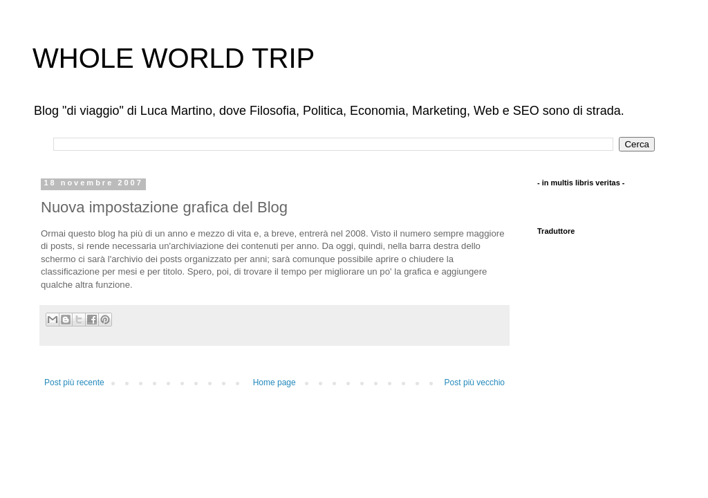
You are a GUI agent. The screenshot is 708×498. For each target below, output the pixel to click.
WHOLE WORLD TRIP (173, 58)
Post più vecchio (475, 382)
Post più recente (74, 382)
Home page (274, 382)
